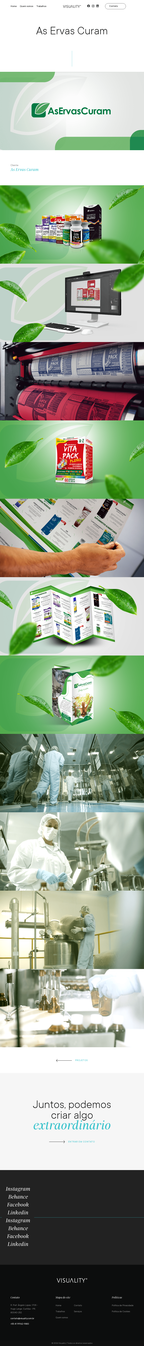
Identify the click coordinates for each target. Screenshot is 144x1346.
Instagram (18, 1189)
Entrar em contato (81, 1141)
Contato (113, 6)
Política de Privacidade (122, 1305)
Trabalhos (41, 6)
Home (14, 6)
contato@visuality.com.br (22, 1318)
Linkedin (18, 1212)
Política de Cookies (121, 1311)
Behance (18, 1197)
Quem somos (26, 6)
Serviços (78, 1311)
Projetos (81, 1060)
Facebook (18, 1205)
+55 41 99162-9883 (20, 1324)
